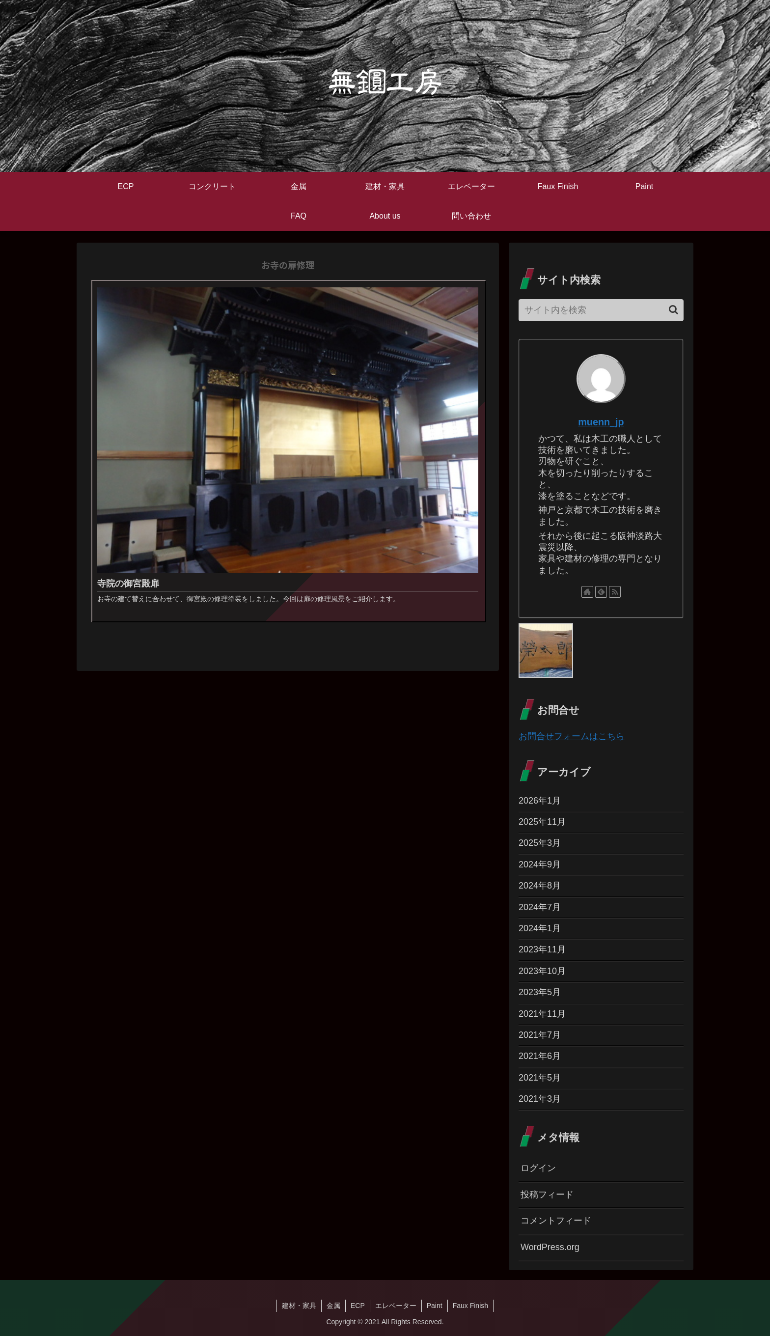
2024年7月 (540, 907)
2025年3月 (540, 843)
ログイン (538, 1168)
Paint (434, 1305)
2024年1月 (540, 928)
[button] (673, 309)
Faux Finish (470, 1305)
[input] (601, 310)
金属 (333, 1305)
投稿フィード (547, 1194)
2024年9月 (540, 864)
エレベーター (395, 1305)
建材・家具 (299, 1305)
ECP (358, 1305)
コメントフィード (556, 1220)
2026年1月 (540, 801)
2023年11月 (542, 949)
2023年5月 (540, 992)
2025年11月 (542, 822)
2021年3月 (540, 1099)
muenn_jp (601, 422)
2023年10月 (542, 971)
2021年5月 (540, 1078)
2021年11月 (542, 1014)
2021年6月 (540, 1056)
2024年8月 (540, 886)
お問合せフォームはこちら (572, 736)
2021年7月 (540, 1035)
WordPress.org (550, 1247)
